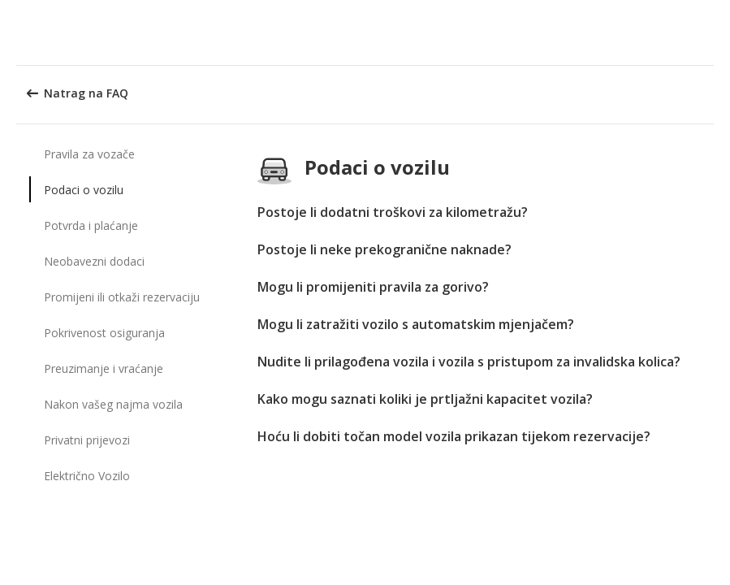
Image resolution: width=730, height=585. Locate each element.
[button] (712, 32)
